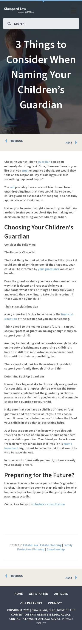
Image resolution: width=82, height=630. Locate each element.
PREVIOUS (16, 141)
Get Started (38, 594)
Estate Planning (51, 545)
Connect (55, 603)
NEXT (69, 142)
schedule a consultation (48, 504)
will (12, 187)
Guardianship (55, 549)
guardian (44, 162)
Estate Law (30, 545)
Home (18, 594)
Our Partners (31, 603)
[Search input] (41, 23)
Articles (61, 594)
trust (25, 170)
